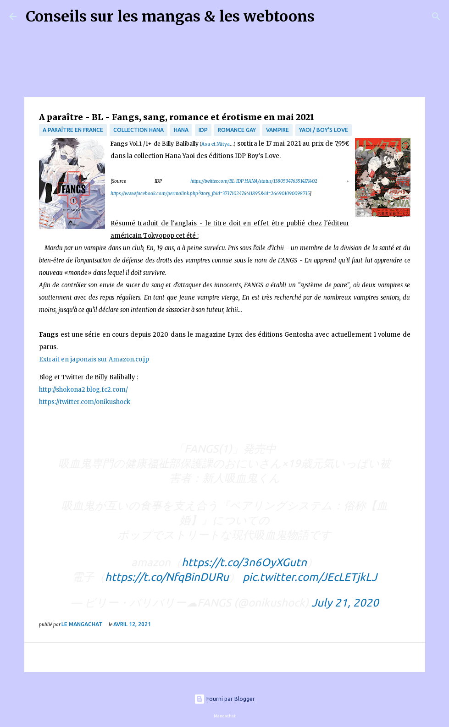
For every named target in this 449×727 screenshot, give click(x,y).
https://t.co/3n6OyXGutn (244, 562)
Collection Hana (138, 130)
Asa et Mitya (215, 144)
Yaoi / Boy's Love (323, 130)
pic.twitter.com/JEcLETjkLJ (310, 577)
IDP (203, 130)
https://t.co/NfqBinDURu (167, 577)
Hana (181, 130)
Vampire (277, 130)
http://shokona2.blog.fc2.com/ (83, 390)
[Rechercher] (327, 16)
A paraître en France (73, 130)
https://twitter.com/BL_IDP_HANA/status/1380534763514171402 (253, 181)
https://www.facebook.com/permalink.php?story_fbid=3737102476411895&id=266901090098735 (210, 194)
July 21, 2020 (345, 602)
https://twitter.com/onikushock (84, 402)
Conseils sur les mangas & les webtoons (170, 16)
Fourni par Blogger (224, 699)
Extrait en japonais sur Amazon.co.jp (94, 359)
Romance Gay (237, 130)
